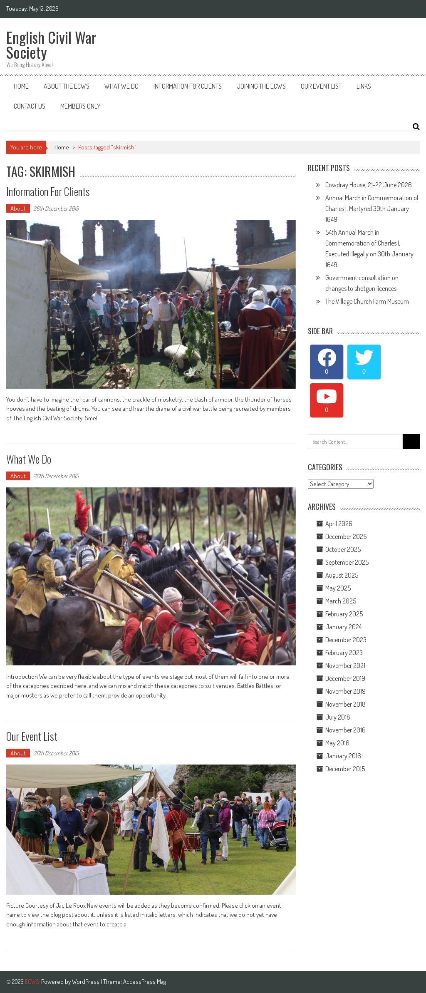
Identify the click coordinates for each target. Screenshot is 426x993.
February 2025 (344, 614)
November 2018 (345, 704)
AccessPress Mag (144, 982)
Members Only (80, 106)
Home (21, 86)
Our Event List (321, 86)
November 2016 (345, 730)
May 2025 (338, 588)
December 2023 (346, 640)
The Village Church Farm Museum (367, 301)
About (18, 208)
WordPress (86, 982)
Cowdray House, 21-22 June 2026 (368, 185)
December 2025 (346, 536)
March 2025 (340, 601)
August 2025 (341, 575)
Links (364, 86)
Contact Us (29, 106)
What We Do (121, 86)
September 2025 (347, 562)
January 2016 (343, 756)
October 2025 (343, 549)
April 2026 (338, 523)
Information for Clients (188, 86)
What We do (28, 459)
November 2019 (345, 691)
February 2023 (344, 652)
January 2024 (343, 627)
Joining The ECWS (261, 86)
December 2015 (345, 769)
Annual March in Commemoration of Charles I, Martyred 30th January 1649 (372, 208)
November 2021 (345, 665)
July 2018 (337, 717)
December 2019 (345, 678)
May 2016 (337, 743)
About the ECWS (66, 86)
